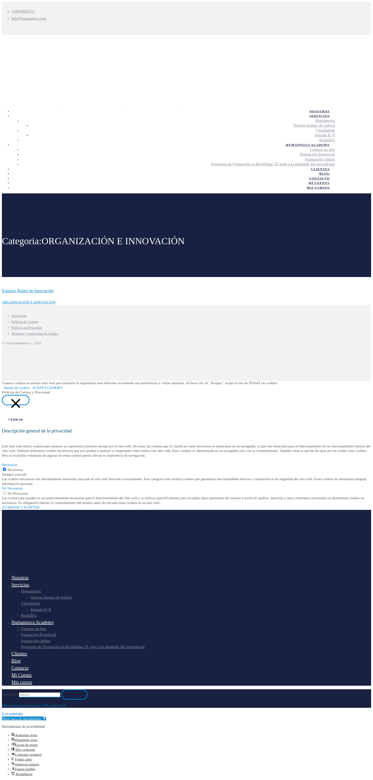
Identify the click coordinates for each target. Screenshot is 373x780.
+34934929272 (22, 11)
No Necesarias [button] (12, 488)
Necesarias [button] (9, 465)
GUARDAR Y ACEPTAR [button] (20, 507)
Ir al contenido (12, 713)
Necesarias (15, 470)
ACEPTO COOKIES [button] (47, 388)
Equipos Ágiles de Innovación (28, 290)
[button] (24, 718)
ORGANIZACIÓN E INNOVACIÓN (29, 302)
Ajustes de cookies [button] (16, 388)
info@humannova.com (28, 18)
